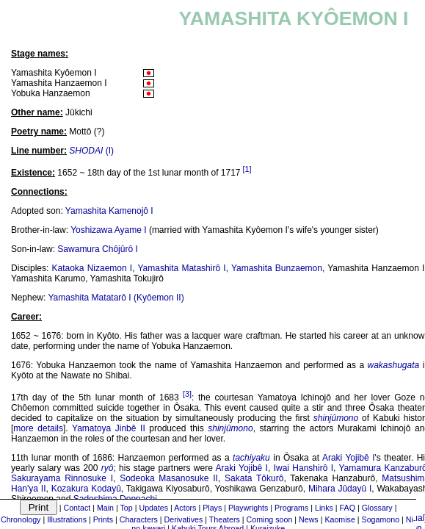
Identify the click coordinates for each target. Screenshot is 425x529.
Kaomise (339, 519)
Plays (212, 507)
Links (324, 507)
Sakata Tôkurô (254, 478)
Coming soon (270, 519)
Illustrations (67, 519)
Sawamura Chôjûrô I (97, 249)
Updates (153, 507)
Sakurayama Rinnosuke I (62, 478)
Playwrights (248, 507)
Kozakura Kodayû (86, 488)
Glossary (377, 507)
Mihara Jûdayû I (339, 488)
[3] (187, 393)
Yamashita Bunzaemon (276, 268)
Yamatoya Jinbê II (108, 428)
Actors (185, 507)
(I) (91, 150)
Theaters (224, 519)
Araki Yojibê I (348, 458)
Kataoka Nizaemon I (92, 268)
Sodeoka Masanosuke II (169, 478)
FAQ (347, 507)
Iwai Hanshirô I (303, 468)
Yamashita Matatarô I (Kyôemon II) (116, 297)
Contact (77, 507)
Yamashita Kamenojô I (109, 211)
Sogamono (381, 519)
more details (38, 428)
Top (126, 507)
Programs (291, 507)
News (309, 519)
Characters (139, 519)
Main (105, 507)
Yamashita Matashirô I (181, 268)
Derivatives (183, 519)
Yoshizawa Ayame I (108, 230)
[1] (247, 169)
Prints (103, 519)
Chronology (21, 519)
